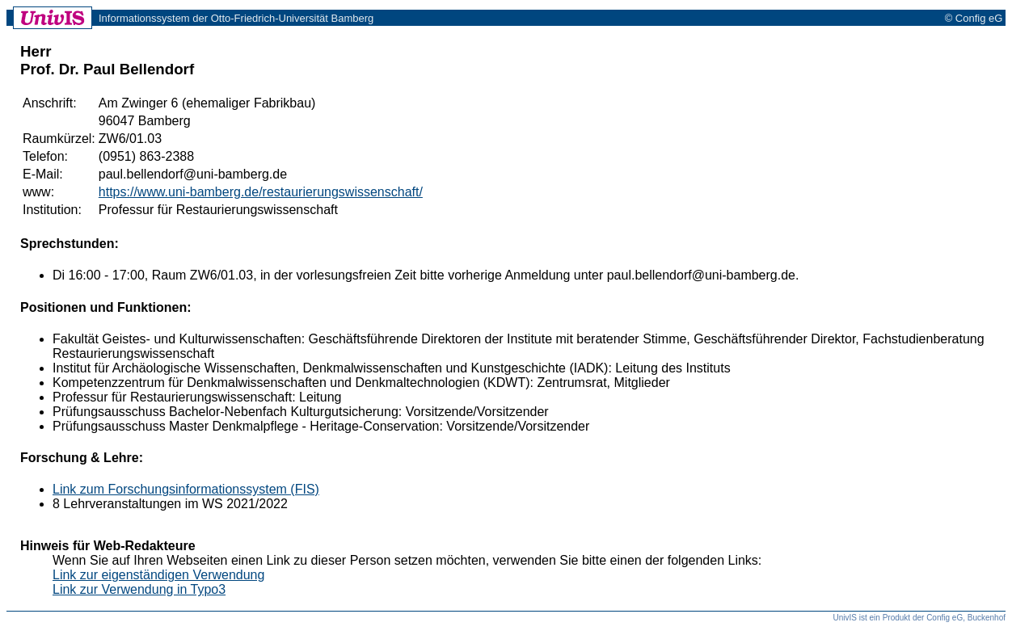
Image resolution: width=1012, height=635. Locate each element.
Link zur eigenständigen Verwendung (158, 575)
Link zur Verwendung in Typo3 (139, 589)
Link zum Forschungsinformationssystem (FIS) (186, 489)
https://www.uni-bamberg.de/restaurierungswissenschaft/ (261, 192)
